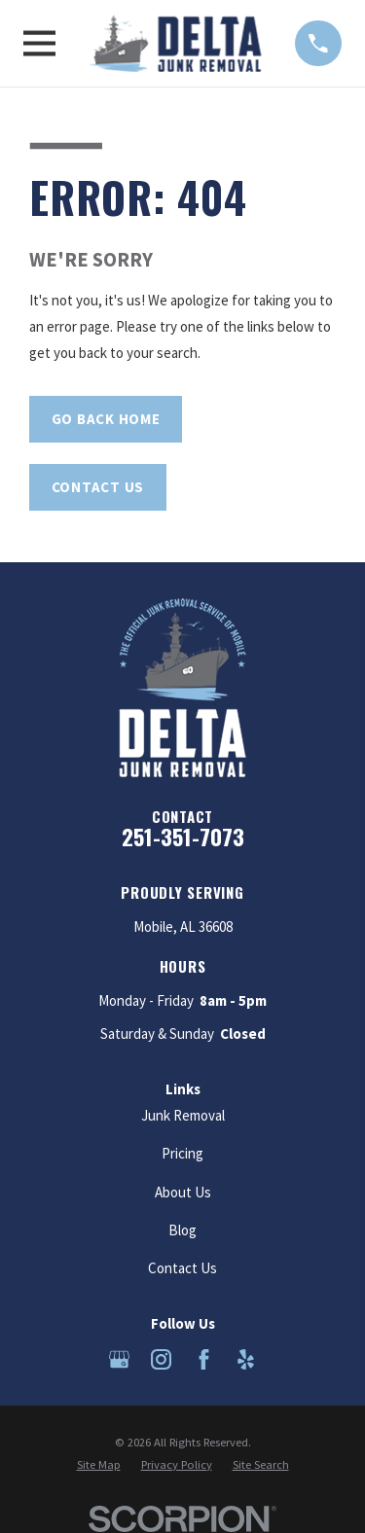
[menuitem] (99, 1465)
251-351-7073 (183, 836)
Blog (182, 1230)
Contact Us (98, 487)
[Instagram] (161, 1359)
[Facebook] (204, 1359)
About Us (183, 1192)
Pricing (182, 1153)
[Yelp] (246, 1359)
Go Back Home (106, 419)
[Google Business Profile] (119, 1359)
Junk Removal (183, 1115)
